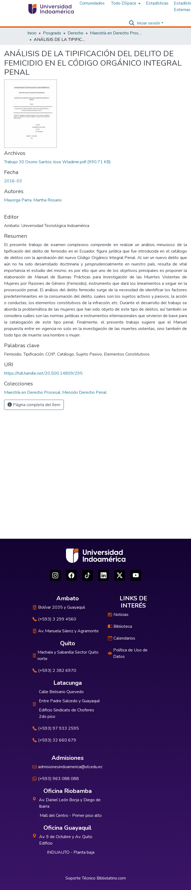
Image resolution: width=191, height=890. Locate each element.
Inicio (31, 33)
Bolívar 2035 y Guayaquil (58, 607)
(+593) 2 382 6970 (54, 670)
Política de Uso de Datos (128, 653)
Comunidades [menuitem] (92, 3)
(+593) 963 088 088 (55, 779)
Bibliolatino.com (111, 878)
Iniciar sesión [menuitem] (148, 23)
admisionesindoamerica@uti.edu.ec (67, 767)
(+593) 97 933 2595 (55, 728)
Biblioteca (120, 626)
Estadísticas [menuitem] (157, 3)
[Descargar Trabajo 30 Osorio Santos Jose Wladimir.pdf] (57, 162)
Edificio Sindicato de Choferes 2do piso (66, 713)
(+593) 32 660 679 (54, 740)
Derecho (75, 33)
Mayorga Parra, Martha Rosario (33, 200)
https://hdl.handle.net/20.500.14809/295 (43, 373)
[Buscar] (131, 23)
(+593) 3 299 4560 (54, 619)
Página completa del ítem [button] (34, 405)
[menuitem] (125, 3)
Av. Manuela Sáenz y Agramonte (65, 631)
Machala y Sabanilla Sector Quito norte (65, 655)
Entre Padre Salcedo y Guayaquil (69, 701)
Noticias (118, 615)
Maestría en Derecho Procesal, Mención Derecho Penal (117, 33)
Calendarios (121, 638)
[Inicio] (50, 9)
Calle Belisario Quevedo (61, 692)
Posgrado (52, 33)
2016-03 (13, 181)
